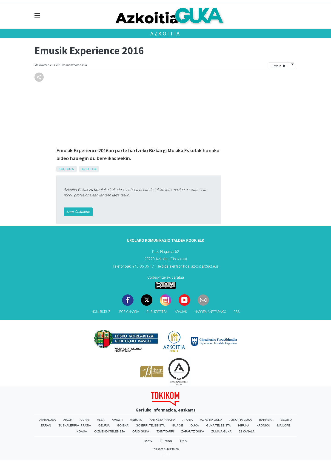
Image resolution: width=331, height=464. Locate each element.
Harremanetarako (210, 312)
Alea (101, 419)
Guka (195, 425)
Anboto (136, 419)
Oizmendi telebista (109, 431)
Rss (237, 312)
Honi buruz (100, 312)
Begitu (286, 419)
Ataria (188, 419)
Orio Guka (140, 431)
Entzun (278, 66)
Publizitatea (156, 312)
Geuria (104, 425)
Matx (148, 441)
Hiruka (243, 425)
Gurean (166, 441)
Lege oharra (128, 312)
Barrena (266, 419)
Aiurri (85, 419)
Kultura (66, 169)
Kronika (263, 425)
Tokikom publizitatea (165, 449)
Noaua (82, 431)
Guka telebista (218, 425)
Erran (46, 425)
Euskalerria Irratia (74, 425)
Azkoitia (165, 33)
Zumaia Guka (221, 431)
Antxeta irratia (162, 419)
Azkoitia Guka (240, 419)
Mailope (283, 425)
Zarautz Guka (192, 431)
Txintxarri (165, 431)
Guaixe (177, 425)
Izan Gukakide (78, 212)
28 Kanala (246, 431)
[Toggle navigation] (37, 16)
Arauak (181, 312)
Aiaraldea (47, 419)
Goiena (122, 425)
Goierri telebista (150, 425)
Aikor (67, 419)
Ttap (183, 441)
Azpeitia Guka (211, 419)
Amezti (117, 419)
